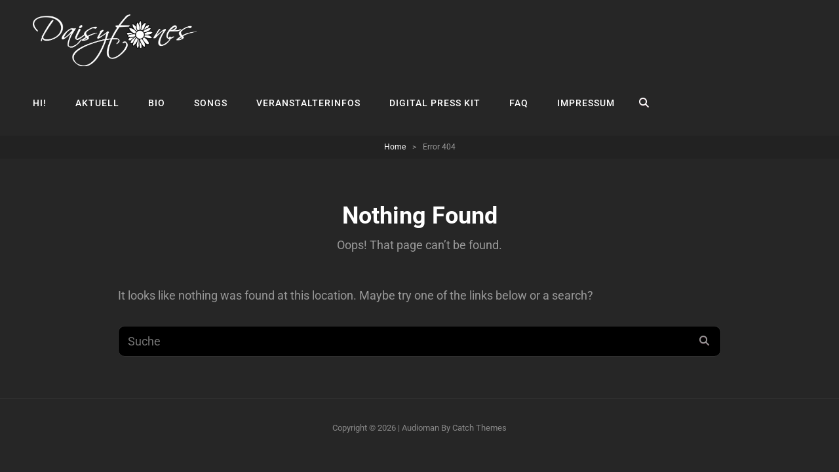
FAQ (518, 103)
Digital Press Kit (434, 103)
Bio (156, 103)
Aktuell (97, 103)
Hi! (40, 103)
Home (395, 146)
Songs (210, 103)
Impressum (586, 103)
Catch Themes (479, 428)
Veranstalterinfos (308, 103)
